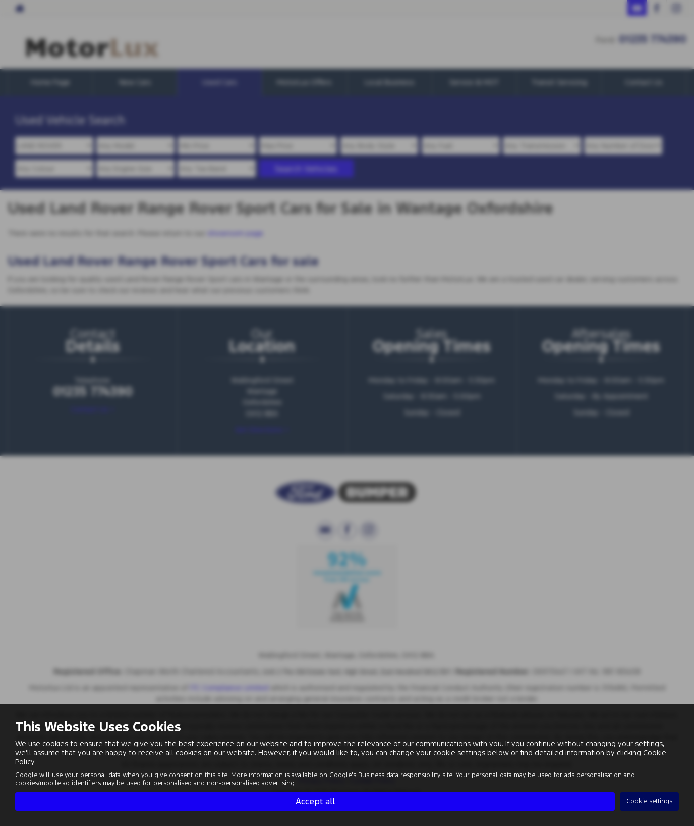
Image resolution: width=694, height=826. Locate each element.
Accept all (315, 801)
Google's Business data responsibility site (390, 775)
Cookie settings (649, 801)
